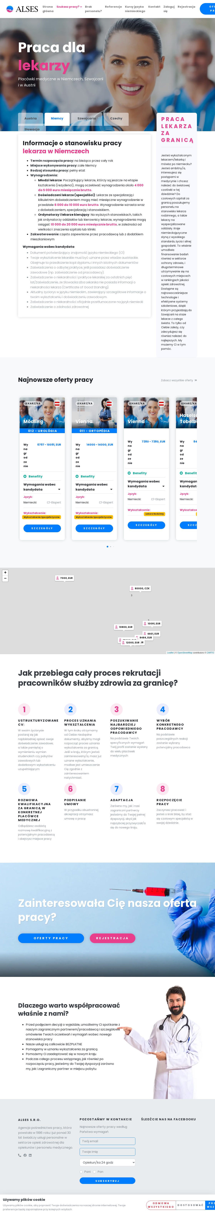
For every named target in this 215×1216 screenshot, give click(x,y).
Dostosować (191, 1205)
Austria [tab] (30, 118)
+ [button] (5, 573)
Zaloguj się (169, 9)
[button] (107, 546)
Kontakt (154, 7)
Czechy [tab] (116, 118)
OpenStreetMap (184, 653)
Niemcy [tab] (57, 118)
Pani (87, 1172)
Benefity (32, 476)
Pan (100, 1172)
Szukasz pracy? (68, 7)
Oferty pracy (51, 938)
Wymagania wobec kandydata (39, 487)
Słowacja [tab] (32, 129)
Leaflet (170, 653)
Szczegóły (42, 528)
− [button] (5, 579)
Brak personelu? (93, 9)
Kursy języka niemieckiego (135, 9)
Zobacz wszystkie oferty (179, 380)
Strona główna (47, 9)
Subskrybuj (107, 1181)
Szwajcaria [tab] (87, 118)
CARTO (210, 653)
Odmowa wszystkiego (161, 1205)
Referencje (113, 7)
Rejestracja (186, 7)
